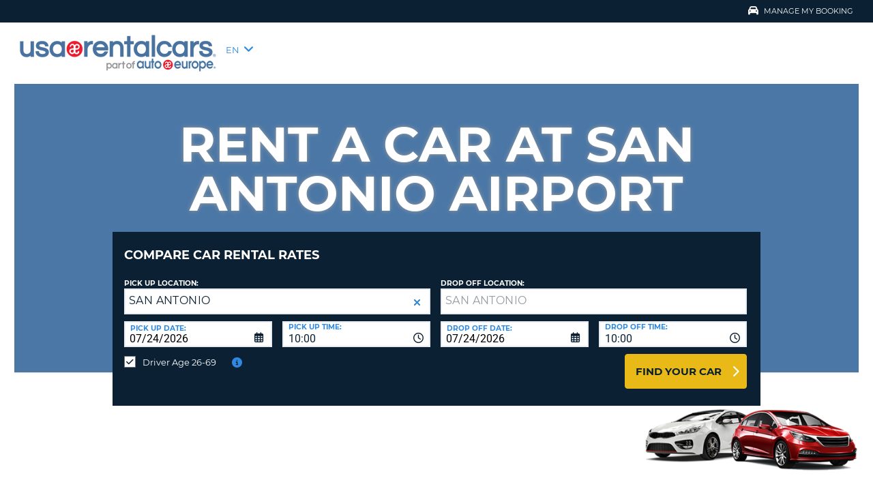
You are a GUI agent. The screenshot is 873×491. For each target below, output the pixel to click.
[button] (417, 292)
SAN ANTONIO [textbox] (169, 290)
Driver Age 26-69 (179, 351)
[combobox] (356, 324)
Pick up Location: (161, 273)
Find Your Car (679, 361)
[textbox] (594, 291)
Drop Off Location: (482, 273)
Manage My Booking (800, 11)
